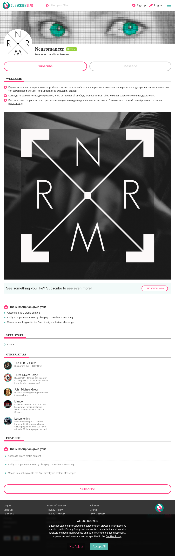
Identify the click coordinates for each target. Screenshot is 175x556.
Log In (7, 505)
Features (9, 513)
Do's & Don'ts (97, 513)
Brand (93, 509)
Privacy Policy (55, 509)
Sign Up (8, 509)
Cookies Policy (114, 536)
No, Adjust (76, 546)
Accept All (99, 546)
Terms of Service (56, 505)
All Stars (94, 505)
